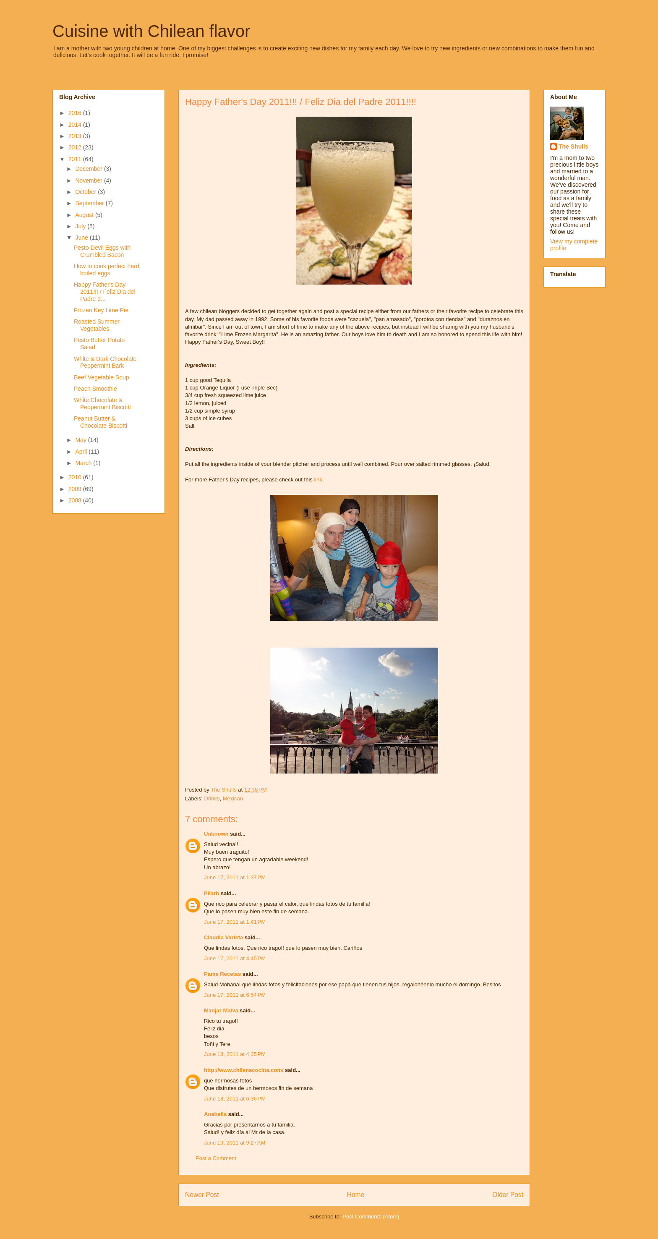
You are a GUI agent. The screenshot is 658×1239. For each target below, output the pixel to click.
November (89, 180)
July (81, 226)
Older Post (507, 1194)
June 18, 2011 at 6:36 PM (235, 1098)
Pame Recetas (222, 974)
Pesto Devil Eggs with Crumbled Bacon (102, 251)
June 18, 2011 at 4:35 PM (235, 1054)
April (82, 451)
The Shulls (573, 146)
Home (356, 1194)
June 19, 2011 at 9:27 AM (234, 1143)
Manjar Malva (221, 1010)
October (86, 191)
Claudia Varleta (223, 937)
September (90, 203)
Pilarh (211, 893)
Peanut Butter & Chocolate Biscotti (100, 422)
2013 (75, 136)
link (318, 479)
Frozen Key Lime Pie (101, 310)
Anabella (215, 1114)
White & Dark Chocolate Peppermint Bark (105, 362)
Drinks (212, 798)
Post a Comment (216, 1158)
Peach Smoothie (95, 388)
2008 (75, 500)
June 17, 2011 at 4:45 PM (235, 958)
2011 (75, 159)
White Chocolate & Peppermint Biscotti (102, 403)
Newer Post (202, 1194)
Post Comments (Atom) (370, 1216)
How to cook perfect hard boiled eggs (106, 270)
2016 (75, 113)
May (81, 440)
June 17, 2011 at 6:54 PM (235, 995)
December (89, 168)
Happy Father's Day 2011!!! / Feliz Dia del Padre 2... (105, 291)
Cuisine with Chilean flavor (151, 31)
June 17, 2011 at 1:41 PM (235, 922)
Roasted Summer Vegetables (97, 325)
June (82, 237)
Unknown (216, 834)
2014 (75, 124)
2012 (75, 147)
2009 (75, 489)
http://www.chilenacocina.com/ (244, 1070)
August (85, 215)
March (84, 463)
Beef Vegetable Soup (101, 377)
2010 (75, 477)
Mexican (233, 798)
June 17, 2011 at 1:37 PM (235, 877)
